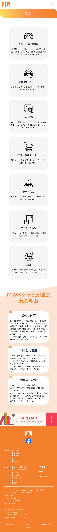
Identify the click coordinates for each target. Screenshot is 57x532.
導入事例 (42, 467)
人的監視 (15, 475)
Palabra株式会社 (10, 503)
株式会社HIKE (9, 517)
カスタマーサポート (18, 472)
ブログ (41, 472)
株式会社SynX (9, 495)
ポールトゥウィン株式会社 (13, 509)
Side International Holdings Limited (16, 515)
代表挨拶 (15, 450)
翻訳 (14, 483)
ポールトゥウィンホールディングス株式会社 (18, 492)
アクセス (15, 458)
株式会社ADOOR (10, 498)
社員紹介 (15, 455)
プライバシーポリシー (19, 461)
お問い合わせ (43, 477)
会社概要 (15, 453)
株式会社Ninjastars (11, 512)
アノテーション (17, 480)
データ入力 (16, 477)
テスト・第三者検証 (18, 467)
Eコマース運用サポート (19, 469)
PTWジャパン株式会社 (12, 501)
